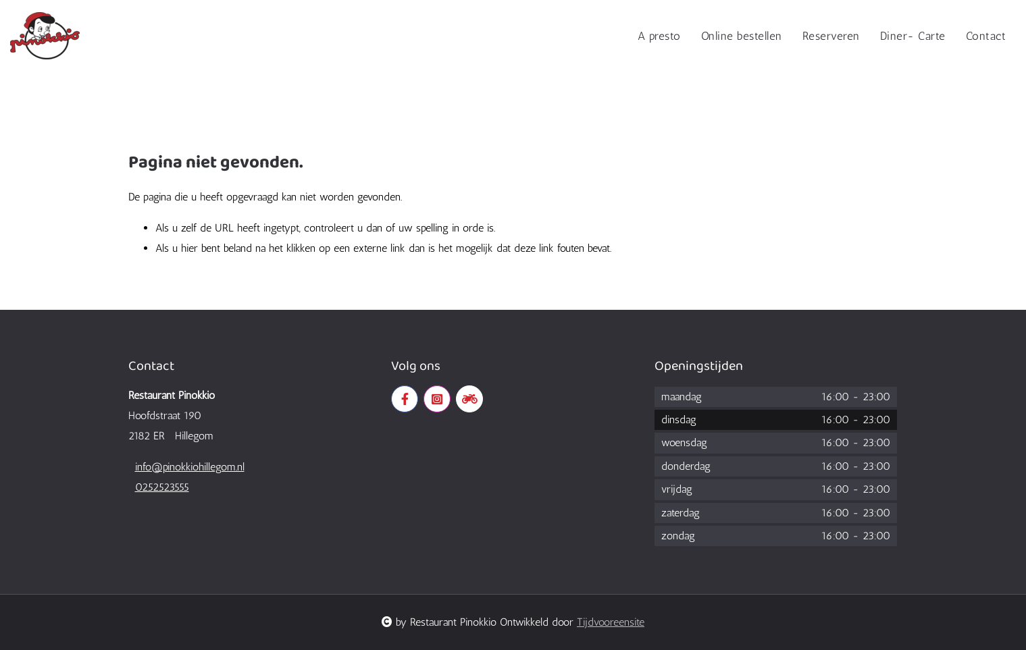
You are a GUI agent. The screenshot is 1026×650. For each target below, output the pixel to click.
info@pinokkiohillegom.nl (190, 466)
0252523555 (162, 487)
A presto (659, 36)
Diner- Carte (913, 36)
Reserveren (831, 36)
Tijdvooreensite (610, 622)
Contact (986, 36)
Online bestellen (741, 36)
